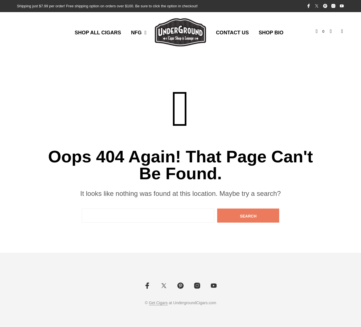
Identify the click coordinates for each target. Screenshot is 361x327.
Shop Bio (271, 32)
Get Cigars (158, 303)
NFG (136, 32)
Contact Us (232, 32)
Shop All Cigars (98, 32)
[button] (320, 31)
